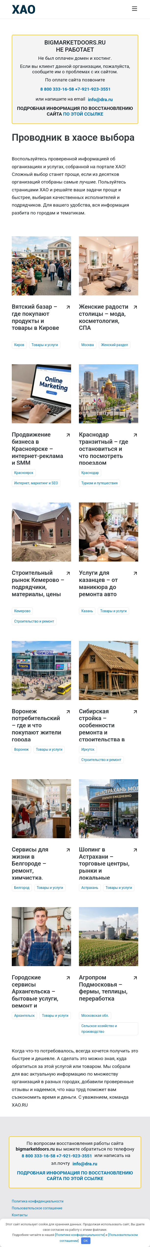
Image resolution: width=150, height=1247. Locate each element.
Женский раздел (114, 345)
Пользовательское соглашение (37, 1208)
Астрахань (89, 888)
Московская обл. (95, 1016)
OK (86, 1241)
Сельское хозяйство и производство (99, 1029)
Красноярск (23, 473)
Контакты (19, 1215)
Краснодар (90, 473)
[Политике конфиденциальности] (80, 1235)
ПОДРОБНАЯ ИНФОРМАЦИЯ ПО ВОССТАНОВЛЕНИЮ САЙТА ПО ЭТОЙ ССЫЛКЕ (75, 1175)
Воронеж (21, 749)
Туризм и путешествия (99, 483)
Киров (19, 345)
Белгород (21, 888)
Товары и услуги (45, 345)
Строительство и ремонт (34, 621)
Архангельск (24, 1016)
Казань (87, 611)
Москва (87, 345)
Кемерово (22, 611)
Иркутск (87, 749)
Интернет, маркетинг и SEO (36, 483)
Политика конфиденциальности (37, 1201)
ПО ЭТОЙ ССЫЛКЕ (83, 114)
